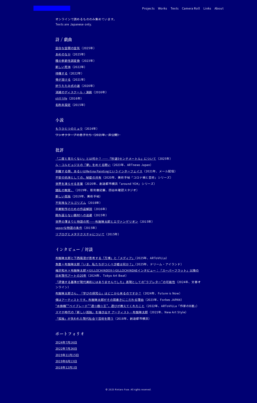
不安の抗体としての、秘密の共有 (78, 177)
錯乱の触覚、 (64, 190)
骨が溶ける (63, 79)
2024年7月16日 (66, 342)
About (219, 8)
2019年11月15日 (67, 355)
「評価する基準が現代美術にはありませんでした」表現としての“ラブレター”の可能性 (115, 282)
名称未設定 (63, 104)
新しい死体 (63, 67)
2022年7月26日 (66, 348)
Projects (148, 8)
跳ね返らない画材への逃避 (73, 215)
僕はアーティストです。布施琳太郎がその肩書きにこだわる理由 (99, 299)
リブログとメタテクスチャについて (80, 234)
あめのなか (63, 54)
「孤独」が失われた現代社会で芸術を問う (84, 318)
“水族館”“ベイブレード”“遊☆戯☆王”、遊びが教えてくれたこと (100, 306)
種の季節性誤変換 (67, 60)
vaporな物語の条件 (68, 227)
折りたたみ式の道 (67, 85)
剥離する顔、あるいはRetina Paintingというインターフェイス (99, 171)
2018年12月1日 (66, 367)
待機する (61, 73)
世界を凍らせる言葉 (69, 183)
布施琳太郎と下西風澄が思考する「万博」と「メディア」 (95, 258)
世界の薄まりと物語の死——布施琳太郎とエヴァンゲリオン (96, 221)
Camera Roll (191, 8)
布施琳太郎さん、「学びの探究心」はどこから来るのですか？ (98, 293)
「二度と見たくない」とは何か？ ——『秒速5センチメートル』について (105, 158)
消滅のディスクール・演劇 (73, 92)
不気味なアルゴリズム (70, 202)
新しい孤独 (63, 196)
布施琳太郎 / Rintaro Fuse (51, 8)
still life (61, 98)
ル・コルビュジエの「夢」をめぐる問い (83, 165)
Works (162, 8)
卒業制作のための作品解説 (73, 209)
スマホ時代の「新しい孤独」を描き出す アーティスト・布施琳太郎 (101, 312)
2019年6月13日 (66, 361)
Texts (174, 8)
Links (207, 8)
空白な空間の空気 (67, 48)
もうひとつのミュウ (69, 128)
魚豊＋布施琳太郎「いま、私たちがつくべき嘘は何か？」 (95, 264)
